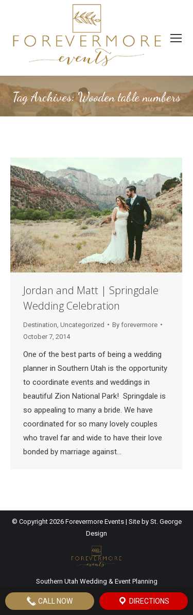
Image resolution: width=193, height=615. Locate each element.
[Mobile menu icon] (176, 38)
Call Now (49, 601)
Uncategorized (82, 325)
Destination (40, 325)
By (134, 325)
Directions (143, 601)
